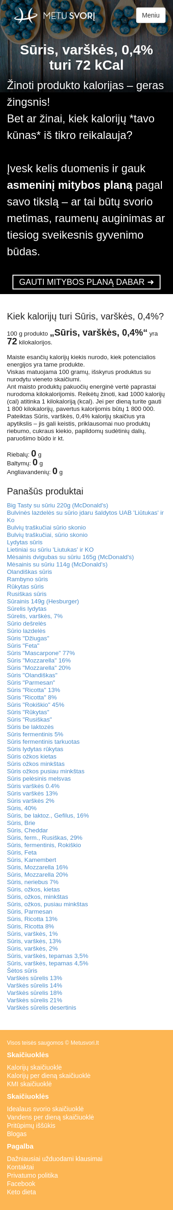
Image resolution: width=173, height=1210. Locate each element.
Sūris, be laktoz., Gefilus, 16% (48, 815)
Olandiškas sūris (29, 571)
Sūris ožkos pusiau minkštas (45, 771)
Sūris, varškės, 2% (32, 948)
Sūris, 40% (21, 808)
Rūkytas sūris (25, 586)
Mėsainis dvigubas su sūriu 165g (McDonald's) (70, 557)
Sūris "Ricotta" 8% (32, 697)
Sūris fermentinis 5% (35, 734)
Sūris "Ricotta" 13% (33, 689)
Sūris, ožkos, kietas (33, 889)
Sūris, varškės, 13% (34, 941)
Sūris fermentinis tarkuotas (43, 741)
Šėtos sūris (22, 970)
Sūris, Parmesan (30, 911)
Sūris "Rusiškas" (29, 719)
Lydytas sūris (24, 542)
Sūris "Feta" (23, 645)
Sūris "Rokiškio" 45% (35, 704)
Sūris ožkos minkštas (36, 763)
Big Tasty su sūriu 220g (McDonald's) (57, 505)
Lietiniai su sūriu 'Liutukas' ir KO (50, 549)
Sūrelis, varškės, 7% (35, 616)
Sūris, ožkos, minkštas (37, 896)
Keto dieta (21, 1192)
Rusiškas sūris (27, 593)
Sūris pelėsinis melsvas (39, 778)
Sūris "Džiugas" (28, 638)
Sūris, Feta (21, 852)
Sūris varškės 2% (30, 800)
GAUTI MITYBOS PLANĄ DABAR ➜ (86, 282)
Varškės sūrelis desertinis (41, 1007)
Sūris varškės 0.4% (33, 786)
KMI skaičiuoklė (29, 1084)
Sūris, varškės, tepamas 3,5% (47, 955)
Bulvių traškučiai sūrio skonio (46, 527)
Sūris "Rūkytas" (28, 712)
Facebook (21, 1183)
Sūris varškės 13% (32, 793)
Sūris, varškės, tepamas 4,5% (47, 963)
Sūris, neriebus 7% (33, 882)
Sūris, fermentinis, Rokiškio (44, 845)
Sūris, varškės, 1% (32, 933)
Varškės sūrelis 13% (34, 978)
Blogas (17, 1134)
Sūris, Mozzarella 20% (37, 874)
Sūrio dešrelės (26, 623)
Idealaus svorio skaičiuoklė (45, 1109)
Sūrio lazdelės (26, 630)
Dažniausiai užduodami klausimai (54, 1158)
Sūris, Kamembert (31, 859)
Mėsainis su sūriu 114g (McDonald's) (57, 564)
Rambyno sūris (27, 579)
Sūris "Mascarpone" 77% (41, 653)
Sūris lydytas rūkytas (35, 749)
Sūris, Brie (21, 822)
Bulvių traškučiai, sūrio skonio (47, 534)
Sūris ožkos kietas (31, 756)
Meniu (151, 15)
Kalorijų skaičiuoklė (34, 1067)
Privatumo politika (32, 1175)
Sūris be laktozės (30, 726)
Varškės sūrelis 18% (34, 992)
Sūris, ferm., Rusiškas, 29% (45, 837)
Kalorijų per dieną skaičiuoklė (48, 1075)
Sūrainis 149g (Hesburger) (43, 601)
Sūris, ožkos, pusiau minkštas (47, 904)
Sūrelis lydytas (27, 608)
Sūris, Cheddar (27, 830)
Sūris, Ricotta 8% (30, 926)
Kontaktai (20, 1167)
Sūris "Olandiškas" (32, 675)
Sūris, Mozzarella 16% (37, 867)
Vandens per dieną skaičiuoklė (50, 1117)
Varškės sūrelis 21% (34, 1000)
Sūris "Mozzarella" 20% (39, 667)
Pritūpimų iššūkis (31, 1125)
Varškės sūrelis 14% (34, 985)
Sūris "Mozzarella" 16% (39, 660)
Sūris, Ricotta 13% (32, 918)
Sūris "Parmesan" (31, 682)
